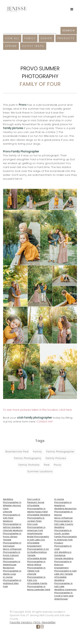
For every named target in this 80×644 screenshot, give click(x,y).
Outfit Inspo (33, 46)
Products (66, 38)
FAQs (37, 622)
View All (12, 38)
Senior (46, 38)
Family (30, 38)
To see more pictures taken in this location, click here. (37, 410)
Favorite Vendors (21, 622)
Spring (11, 46)
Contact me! (44, 421)
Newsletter (49, 622)
